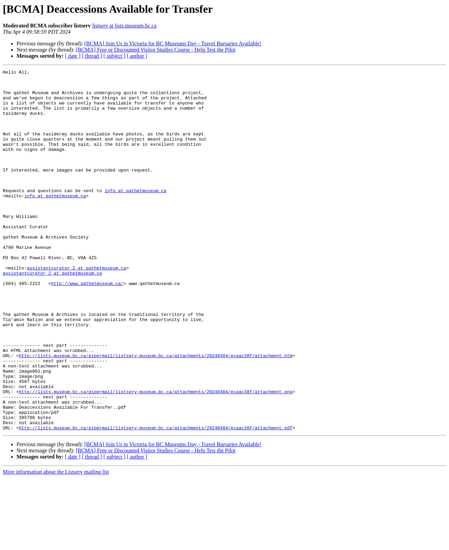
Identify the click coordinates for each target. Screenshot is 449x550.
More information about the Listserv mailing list (56, 544)
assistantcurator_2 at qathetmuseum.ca (76, 308)
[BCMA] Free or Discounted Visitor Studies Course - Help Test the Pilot (155, 50)
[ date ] (72, 56)
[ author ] (137, 56)
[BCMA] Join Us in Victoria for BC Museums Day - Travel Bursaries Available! (172, 43)
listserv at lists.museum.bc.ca (124, 26)
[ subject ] (114, 56)
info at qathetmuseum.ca (135, 215)
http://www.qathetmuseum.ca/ (87, 326)
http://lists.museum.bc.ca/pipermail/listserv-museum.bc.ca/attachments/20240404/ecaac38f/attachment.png (156, 456)
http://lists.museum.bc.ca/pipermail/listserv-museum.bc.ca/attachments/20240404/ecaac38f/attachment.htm (156, 413)
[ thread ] (92, 56)
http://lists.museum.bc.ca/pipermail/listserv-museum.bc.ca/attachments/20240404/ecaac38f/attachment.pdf (156, 500)
